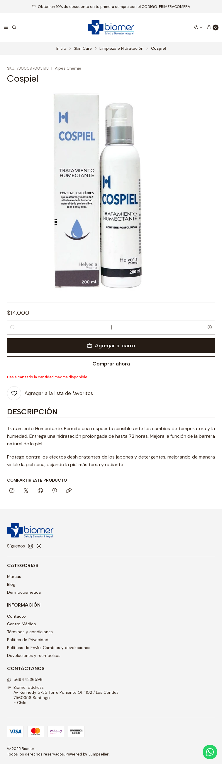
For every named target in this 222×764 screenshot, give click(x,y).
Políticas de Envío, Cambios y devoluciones (48, 647)
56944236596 (25, 679)
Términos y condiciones (30, 631)
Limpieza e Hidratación (121, 49)
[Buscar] (14, 27)
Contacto (16, 616)
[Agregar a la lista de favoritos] (50, 393)
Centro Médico (21, 623)
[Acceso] (198, 27)
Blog (11, 584)
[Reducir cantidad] (12, 327)
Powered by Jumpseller (87, 754)
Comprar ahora (111, 363)
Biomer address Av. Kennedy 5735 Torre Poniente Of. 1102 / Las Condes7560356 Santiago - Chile (62, 695)
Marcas (14, 576)
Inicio (61, 49)
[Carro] (212, 27)
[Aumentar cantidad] (210, 327)
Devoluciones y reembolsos (33, 655)
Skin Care (83, 49)
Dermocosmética (24, 592)
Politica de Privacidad (27, 639)
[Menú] (6, 27)
